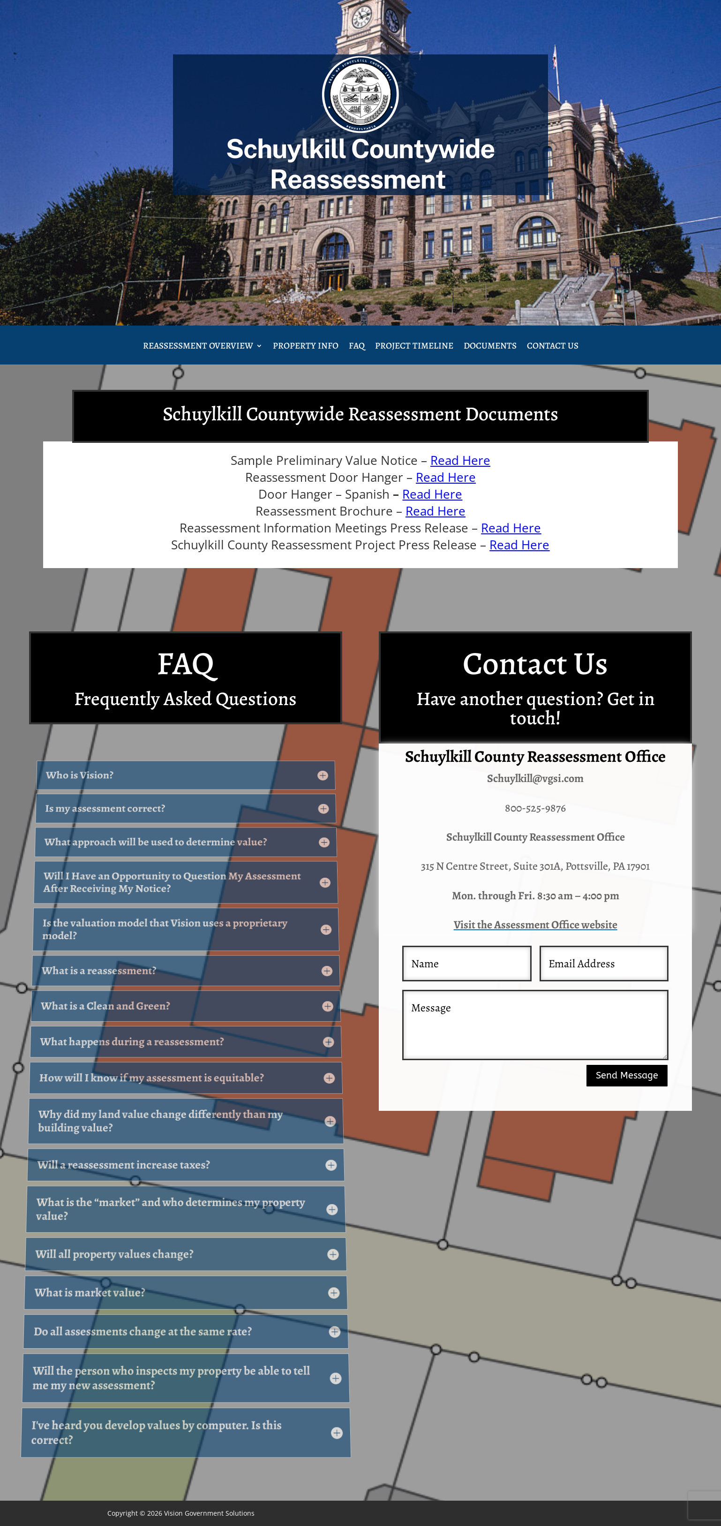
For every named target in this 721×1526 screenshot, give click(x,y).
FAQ (357, 347)
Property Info (305, 347)
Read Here (460, 460)
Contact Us (552, 347)
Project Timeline (414, 347)
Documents (490, 347)
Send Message (627, 1075)
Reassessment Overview (198, 347)
